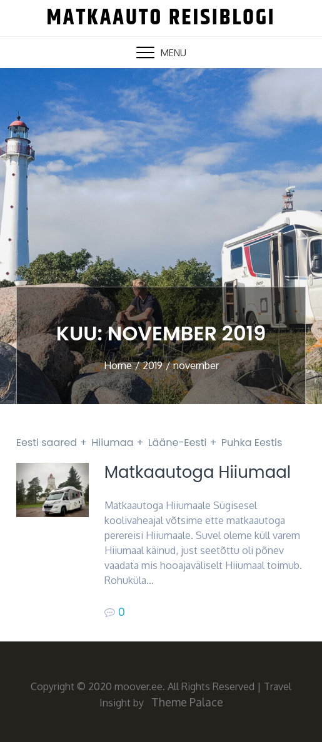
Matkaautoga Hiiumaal (197, 472)
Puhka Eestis (252, 442)
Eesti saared (46, 442)
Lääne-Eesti (177, 442)
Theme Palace (187, 702)
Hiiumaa (112, 442)
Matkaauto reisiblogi (160, 18)
